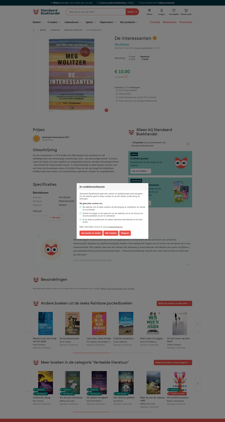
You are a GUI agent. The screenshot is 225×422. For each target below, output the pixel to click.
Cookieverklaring (115, 227)
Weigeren (125, 233)
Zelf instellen (111, 233)
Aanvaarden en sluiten (91, 233)
